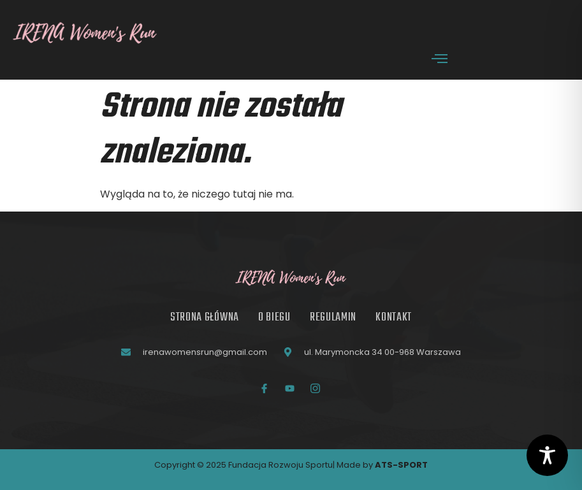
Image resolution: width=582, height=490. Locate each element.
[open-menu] (440, 60)
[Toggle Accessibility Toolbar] (547, 455)
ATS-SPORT (401, 465)
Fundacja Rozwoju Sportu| (282, 465)
